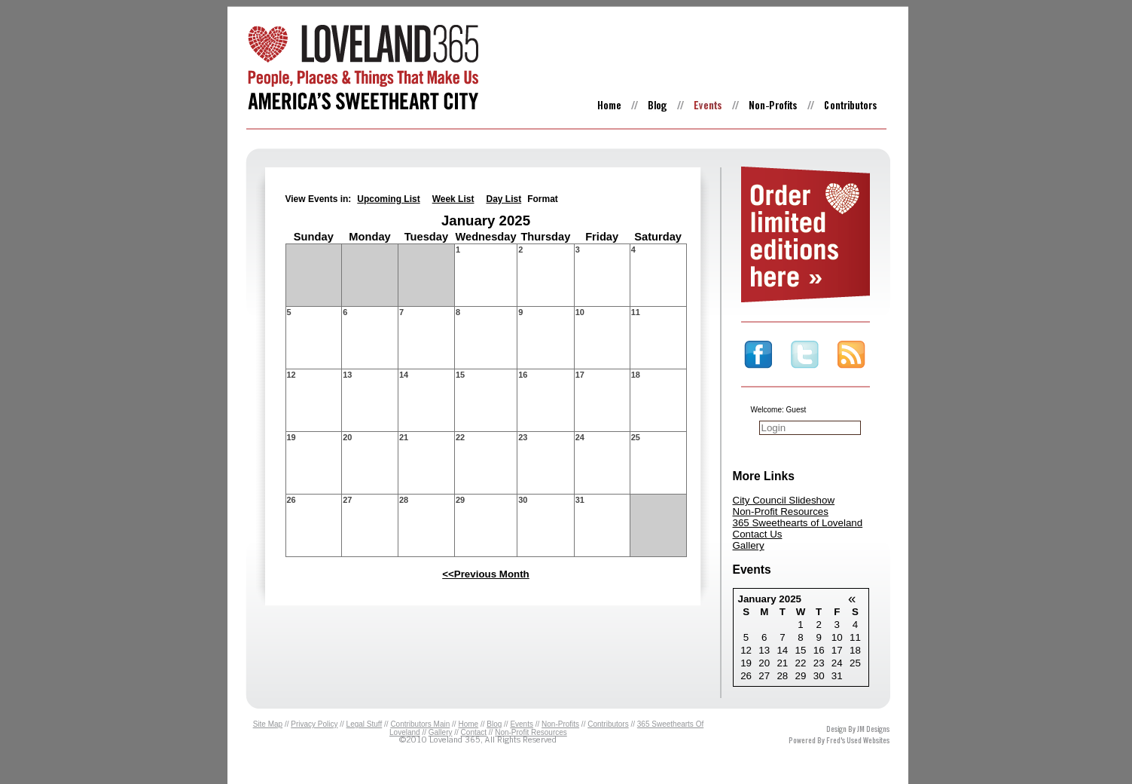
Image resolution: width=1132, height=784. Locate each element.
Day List (503, 199)
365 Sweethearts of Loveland (798, 522)
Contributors (607, 724)
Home (468, 724)
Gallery (748, 545)
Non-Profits (560, 724)
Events (521, 724)
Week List (453, 199)
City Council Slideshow (784, 500)
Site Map (267, 724)
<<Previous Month (485, 574)
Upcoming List (388, 199)
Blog (494, 724)
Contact (474, 732)
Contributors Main (420, 724)
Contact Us (758, 534)
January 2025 (769, 599)
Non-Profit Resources (780, 511)
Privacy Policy (314, 724)
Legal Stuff (364, 724)
